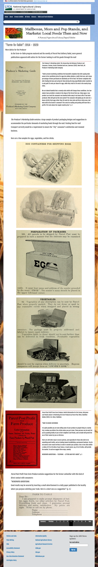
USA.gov (37, 552)
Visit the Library (37, 12)
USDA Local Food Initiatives (45, 17)
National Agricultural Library (27, 6)
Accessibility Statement (13, 548)
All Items (27, 17)
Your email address (74, 542)
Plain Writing (10, 540)
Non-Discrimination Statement (15, 556)
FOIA (8, 544)
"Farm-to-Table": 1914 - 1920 (21, 45)
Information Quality (41, 536)
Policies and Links (12, 536)
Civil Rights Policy (12, 560)
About (11, 17)
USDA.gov (38, 548)
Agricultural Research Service (43, 544)
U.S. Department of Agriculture (24, 9)
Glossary (33, 17)
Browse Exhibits (18, 17)
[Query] (41, 21)
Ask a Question (11, 12)
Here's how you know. (40, 1)
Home (6, 17)
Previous (51, 521)
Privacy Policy (10, 552)
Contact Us (24, 12)
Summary (43, 521)
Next (90, 521)
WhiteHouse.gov (39, 556)
